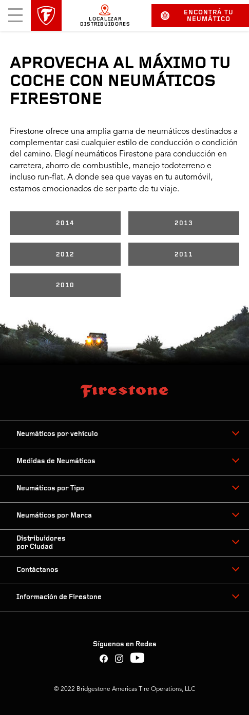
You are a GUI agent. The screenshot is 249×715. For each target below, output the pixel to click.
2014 (65, 223)
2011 (184, 254)
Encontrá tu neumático (197, 16)
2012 (65, 254)
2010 (65, 285)
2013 (184, 223)
